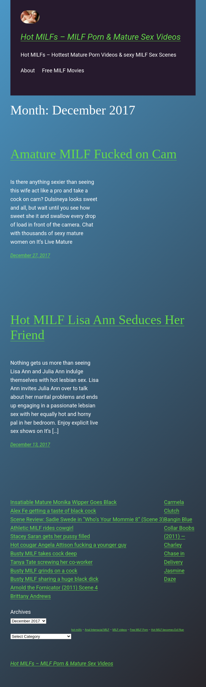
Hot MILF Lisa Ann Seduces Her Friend (97, 327)
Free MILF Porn (139, 629)
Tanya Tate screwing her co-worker (51, 562)
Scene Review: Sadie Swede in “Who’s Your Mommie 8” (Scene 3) (87, 519)
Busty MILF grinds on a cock (44, 571)
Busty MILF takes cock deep (43, 553)
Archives (20, 612)
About (28, 70)
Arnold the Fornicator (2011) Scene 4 (54, 587)
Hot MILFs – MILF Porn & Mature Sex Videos (101, 37)
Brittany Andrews (30, 596)
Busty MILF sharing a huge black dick (54, 579)
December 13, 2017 (30, 444)
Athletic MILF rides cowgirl (41, 528)
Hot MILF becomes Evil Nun (167, 629)
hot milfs (76, 629)
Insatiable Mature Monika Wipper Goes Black (63, 502)
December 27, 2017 (30, 255)
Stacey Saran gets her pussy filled (50, 536)
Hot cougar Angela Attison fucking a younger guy (68, 545)
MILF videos (119, 629)
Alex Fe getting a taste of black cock (53, 511)
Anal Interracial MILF (97, 629)
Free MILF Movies (63, 70)
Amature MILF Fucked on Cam (93, 154)
